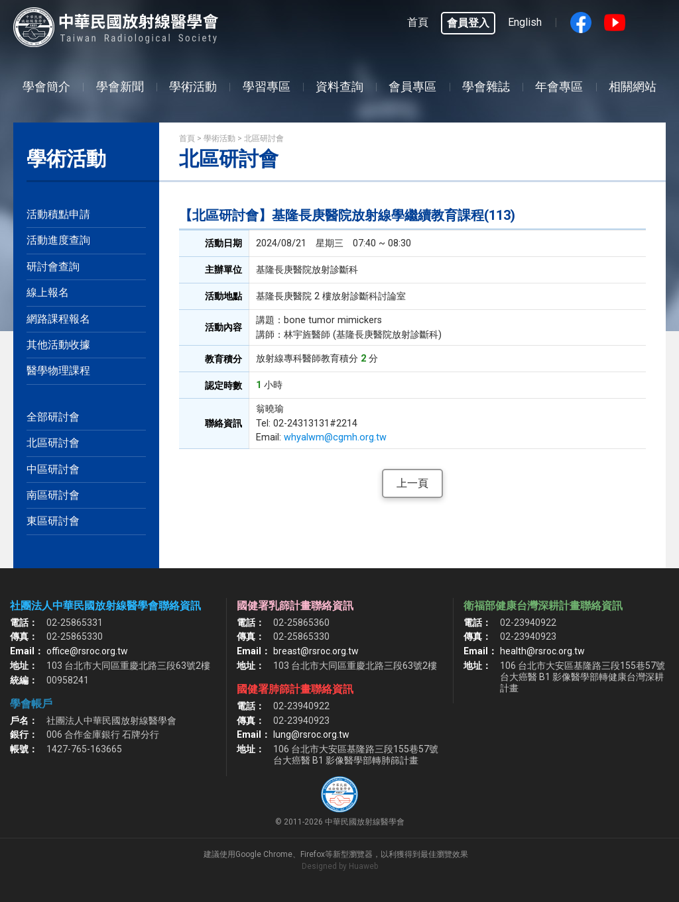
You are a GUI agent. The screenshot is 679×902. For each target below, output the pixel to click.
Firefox (312, 854)
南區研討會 (53, 495)
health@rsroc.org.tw (542, 651)
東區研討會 (53, 521)
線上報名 (48, 292)
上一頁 (412, 483)
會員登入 (468, 23)
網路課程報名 (58, 319)
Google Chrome (263, 854)
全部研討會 (53, 417)
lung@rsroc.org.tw (311, 734)
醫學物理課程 (58, 370)
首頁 (417, 22)
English (525, 22)
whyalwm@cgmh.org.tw (335, 437)
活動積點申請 (58, 214)
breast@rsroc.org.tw (316, 651)
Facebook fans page (580, 22)
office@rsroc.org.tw (87, 651)
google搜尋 (648, 22)
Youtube (614, 22)
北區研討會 (53, 442)
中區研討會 (53, 469)
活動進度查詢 (58, 240)
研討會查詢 (53, 266)
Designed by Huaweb (340, 866)
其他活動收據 (58, 344)
